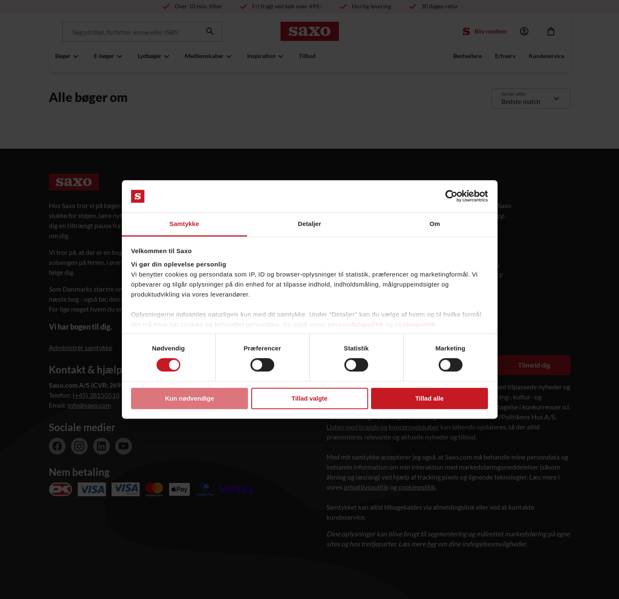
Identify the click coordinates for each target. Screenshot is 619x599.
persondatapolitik (356, 324)
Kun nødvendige (189, 398)
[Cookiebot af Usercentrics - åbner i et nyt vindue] (451, 196)
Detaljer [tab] (309, 223)
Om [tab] (435, 223)
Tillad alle (429, 398)
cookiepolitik (415, 324)
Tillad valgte (309, 398)
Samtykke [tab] (184, 223)
